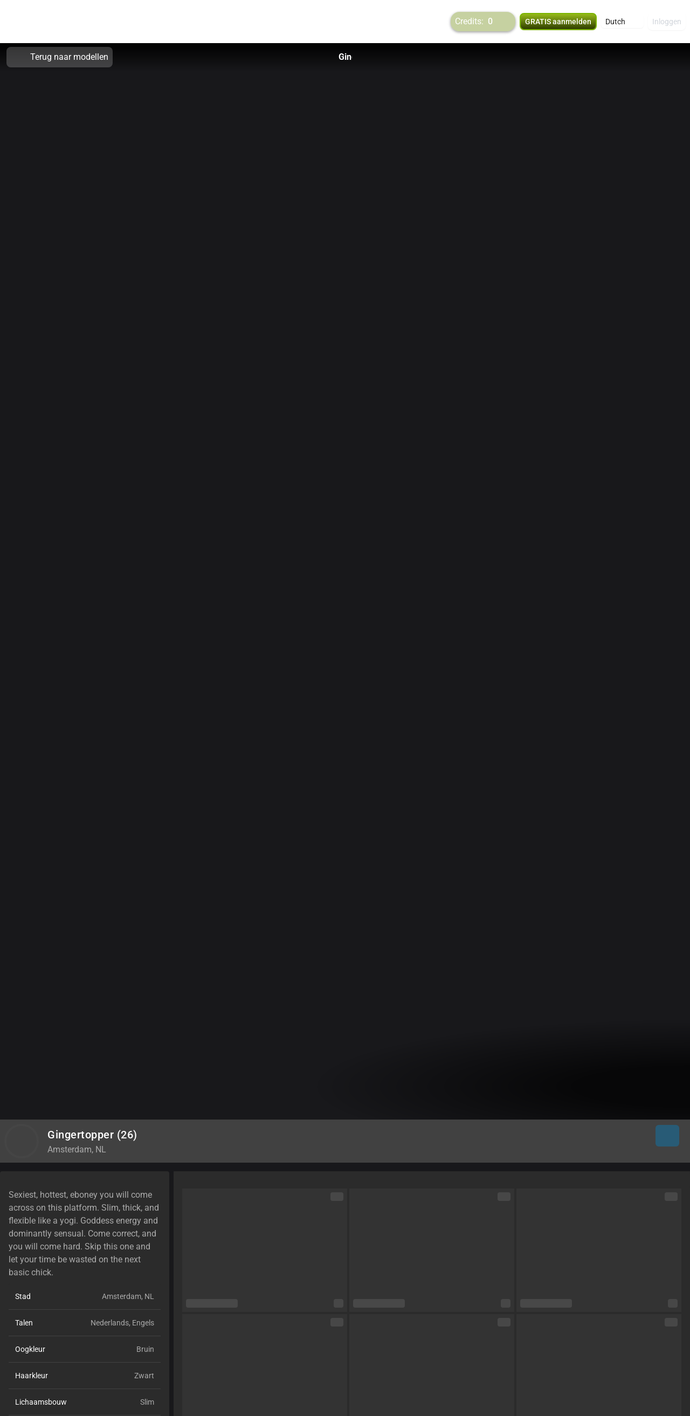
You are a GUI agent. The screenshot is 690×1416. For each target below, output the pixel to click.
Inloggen (666, 21)
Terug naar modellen (59, 57)
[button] (622, 21)
